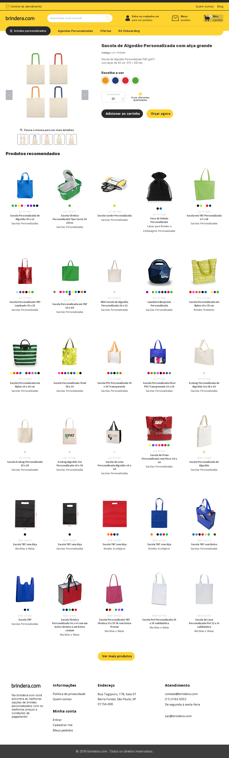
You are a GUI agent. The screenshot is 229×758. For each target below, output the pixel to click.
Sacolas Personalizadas (24, 223)
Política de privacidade (69, 694)
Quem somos (62, 699)
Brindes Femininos (204, 309)
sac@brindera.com (178, 716)
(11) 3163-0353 (175, 699)
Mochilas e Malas (25, 548)
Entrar (57, 720)
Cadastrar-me (62, 725)
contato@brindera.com (181, 694)
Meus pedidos (63, 730)
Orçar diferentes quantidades (140, 96)
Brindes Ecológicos (114, 548)
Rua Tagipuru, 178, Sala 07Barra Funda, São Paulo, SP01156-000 (117, 699)
